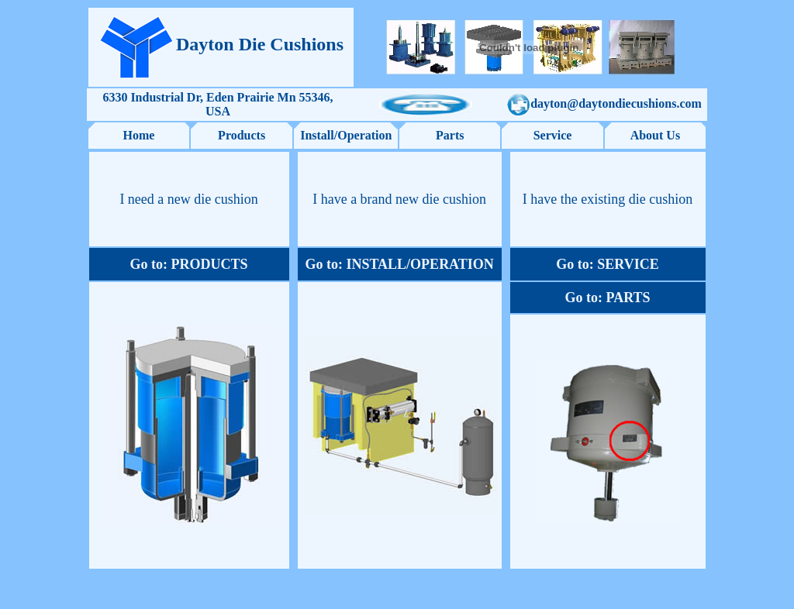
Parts (450, 135)
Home (139, 135)
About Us (655, 135)
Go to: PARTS (608, 297)
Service (552, 135)
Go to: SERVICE (607, 264)
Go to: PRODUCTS (189, 264)
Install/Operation (346, 135)
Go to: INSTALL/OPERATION (399, 264)
